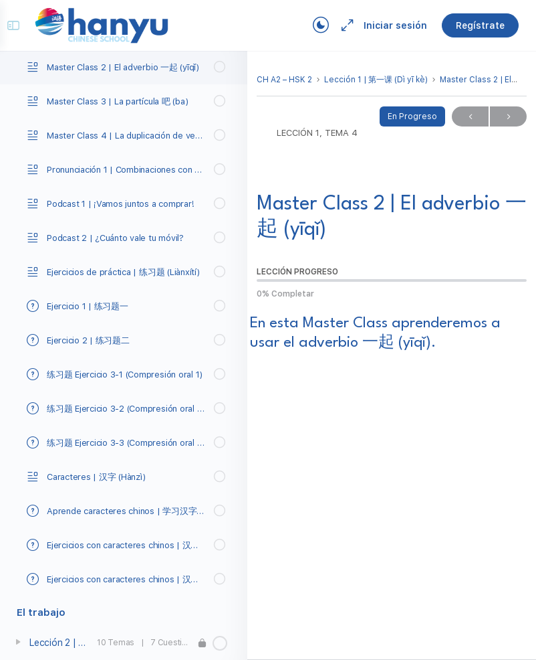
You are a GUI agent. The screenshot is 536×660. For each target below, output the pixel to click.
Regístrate (470, 25)
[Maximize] (335, 25)
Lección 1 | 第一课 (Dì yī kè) (376, 79)
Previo (470, 117)
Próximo (508, 117)
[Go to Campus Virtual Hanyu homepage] (111, 24)
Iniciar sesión (386, 25)
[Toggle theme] (311, 25)
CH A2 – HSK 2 (284, 79)
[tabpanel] (392, 428)
